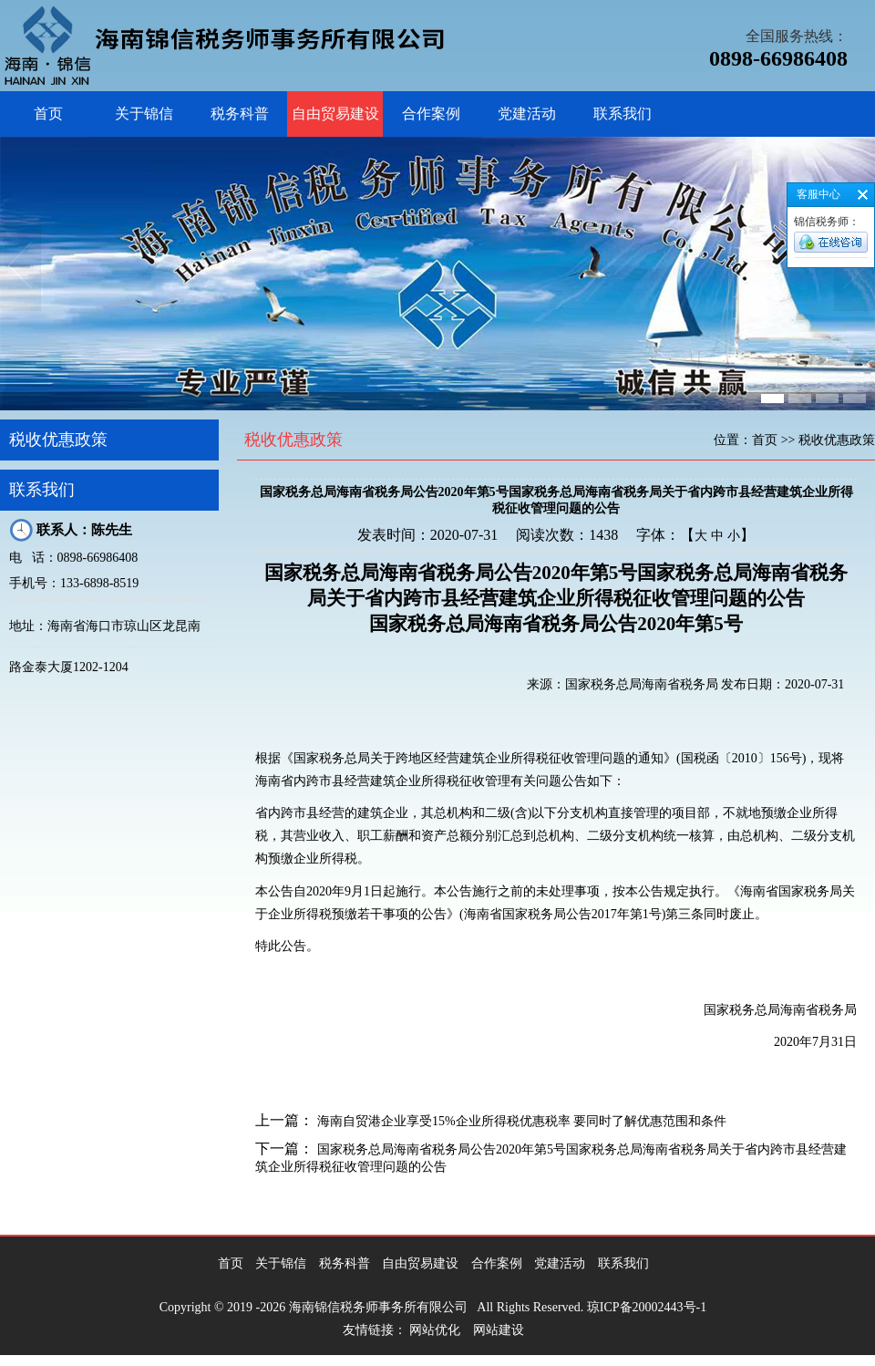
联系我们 (622, 113)
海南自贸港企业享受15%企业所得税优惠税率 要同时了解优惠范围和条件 (521, 1121)
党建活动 (527, 113)
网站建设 (498, 1330)
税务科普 (240, 113)
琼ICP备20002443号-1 (646, 1307)
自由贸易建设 (335, 113)
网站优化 (434, 1330)
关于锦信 (144, 113)
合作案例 (431, 113)
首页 (48, 113)
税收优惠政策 (58, 439)
